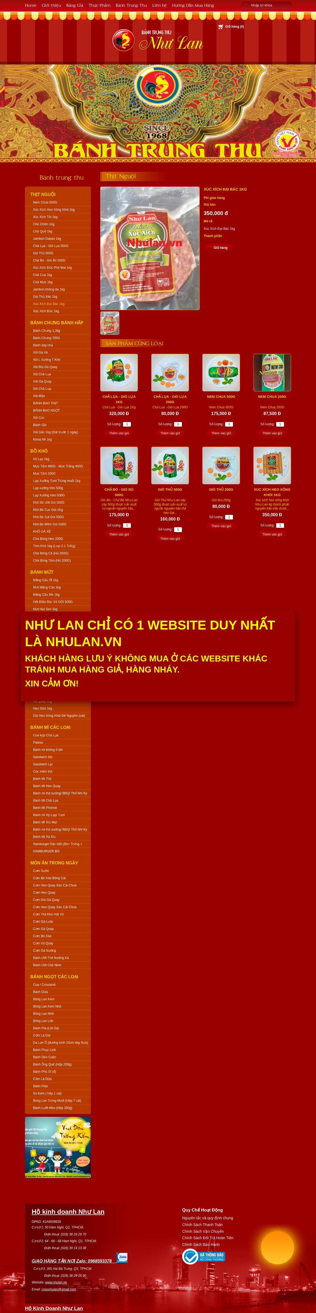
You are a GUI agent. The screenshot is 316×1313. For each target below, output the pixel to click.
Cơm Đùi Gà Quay (46, 900)
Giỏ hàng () (234, 26)
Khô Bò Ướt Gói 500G (48, 502)
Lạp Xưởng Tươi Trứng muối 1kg (56, 481)
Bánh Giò (39, 425)
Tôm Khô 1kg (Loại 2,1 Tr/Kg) (54, 546)
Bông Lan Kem (43, 999)
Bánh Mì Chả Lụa (45, 800)
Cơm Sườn (41, 871)
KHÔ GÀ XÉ (42, 531)
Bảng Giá (74, 5)
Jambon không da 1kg (49, 289)
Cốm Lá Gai (41, 1035)
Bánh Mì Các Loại (50, 727)
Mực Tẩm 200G (44, 473)
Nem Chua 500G (45, 202)
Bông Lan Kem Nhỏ (47, 1006)
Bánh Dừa (40, 992)
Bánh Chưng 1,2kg (46, 331)
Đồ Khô (39, 451)
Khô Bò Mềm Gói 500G (49, 524)
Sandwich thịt (42, 757)
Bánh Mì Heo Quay (46, 786)
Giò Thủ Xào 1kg (45, 297)
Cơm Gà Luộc (43, 921)
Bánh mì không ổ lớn (48, 750)
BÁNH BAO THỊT (45, 403)
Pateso (38, 742)
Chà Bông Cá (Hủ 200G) (51, 553)
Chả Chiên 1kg (44, 224)
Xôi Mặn (39, 396)
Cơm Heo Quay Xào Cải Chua (54, 885)
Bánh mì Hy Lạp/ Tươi (49, 815)
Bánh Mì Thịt (42, 779)
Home (31, 5)
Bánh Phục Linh (44, 1050)
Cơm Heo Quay (44, 892)
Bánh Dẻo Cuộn (44, 1057)
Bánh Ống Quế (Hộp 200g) (52, 1064)
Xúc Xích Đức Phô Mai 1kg (52, 268)
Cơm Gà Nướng (44, 950)
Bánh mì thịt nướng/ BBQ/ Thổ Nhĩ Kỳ (60, 793)
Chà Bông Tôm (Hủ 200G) (52, 560)
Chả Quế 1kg (42, 231)
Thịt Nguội (43, 194)
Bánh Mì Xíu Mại (45, 822)
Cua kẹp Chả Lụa (45, 735)
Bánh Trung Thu (131, 5)
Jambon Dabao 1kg (47, 239)
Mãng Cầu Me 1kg (46, 595)
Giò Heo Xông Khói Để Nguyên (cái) (59, 716)
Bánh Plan (40, 1086)
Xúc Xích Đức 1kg (46, 311)
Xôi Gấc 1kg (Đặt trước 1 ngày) (55, 432)
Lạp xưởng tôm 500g (48, 488)
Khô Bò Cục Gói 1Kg (48, 510)
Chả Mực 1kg (42, 282)
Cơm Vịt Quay (43, 943)
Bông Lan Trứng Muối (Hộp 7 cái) (57, 1101)
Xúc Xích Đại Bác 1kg (48, 304)
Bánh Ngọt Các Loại (54, 976)
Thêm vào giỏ (119, 433)
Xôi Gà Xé (40, 352)
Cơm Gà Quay (43, 929)
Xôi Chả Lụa (42, 374)
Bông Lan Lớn (43, 1021)
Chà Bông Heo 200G (48, 539)
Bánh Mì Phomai (45, 808)
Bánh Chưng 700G (46, 338)
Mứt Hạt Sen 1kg (45, 609)
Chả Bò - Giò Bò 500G (49, 260)
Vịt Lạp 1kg (41, 459)
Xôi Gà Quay (42, 381)
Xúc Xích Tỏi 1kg (45, 217)
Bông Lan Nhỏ (43, 1014)
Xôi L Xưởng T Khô (46, 360)
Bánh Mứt (41, 572)
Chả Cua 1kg (42, 275)
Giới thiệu (51, 5)
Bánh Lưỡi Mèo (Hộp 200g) (52, 1108)
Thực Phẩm (99, 5)
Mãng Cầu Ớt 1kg (45, 580)
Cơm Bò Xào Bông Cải (49, 878)
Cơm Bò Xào (42, 936)
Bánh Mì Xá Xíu (44, 837)
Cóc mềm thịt (42, 771)
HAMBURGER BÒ (46, 851)
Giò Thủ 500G (43, 253)
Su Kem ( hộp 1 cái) (47, 1093)
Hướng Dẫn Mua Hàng (193, 5)
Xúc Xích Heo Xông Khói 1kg (54, 210)
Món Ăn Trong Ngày (54, 863)
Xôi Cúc (38, 418)
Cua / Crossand (44, 985)
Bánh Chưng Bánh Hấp (56, 323)
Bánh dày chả (43, 345)
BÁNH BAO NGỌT (46, 410)
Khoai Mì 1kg (42, 439)
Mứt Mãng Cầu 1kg (47, 587)
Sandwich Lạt (42, 764)
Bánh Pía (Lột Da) (46, 1028)
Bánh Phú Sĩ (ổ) (44, 1072)
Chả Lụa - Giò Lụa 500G (51, 246)
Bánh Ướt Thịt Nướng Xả (51, 958)
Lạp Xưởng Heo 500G (49, 495)
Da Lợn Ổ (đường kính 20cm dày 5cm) (60, 1043)
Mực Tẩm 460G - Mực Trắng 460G (58, 466)
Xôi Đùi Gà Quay (45, 367)
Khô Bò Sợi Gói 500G (48, 517)
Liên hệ (159, 5)
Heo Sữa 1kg (42, 708)
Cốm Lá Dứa (42, 1079)
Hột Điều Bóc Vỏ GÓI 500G (53, 602)
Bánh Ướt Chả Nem (47, 965)
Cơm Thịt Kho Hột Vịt (48, 914)
